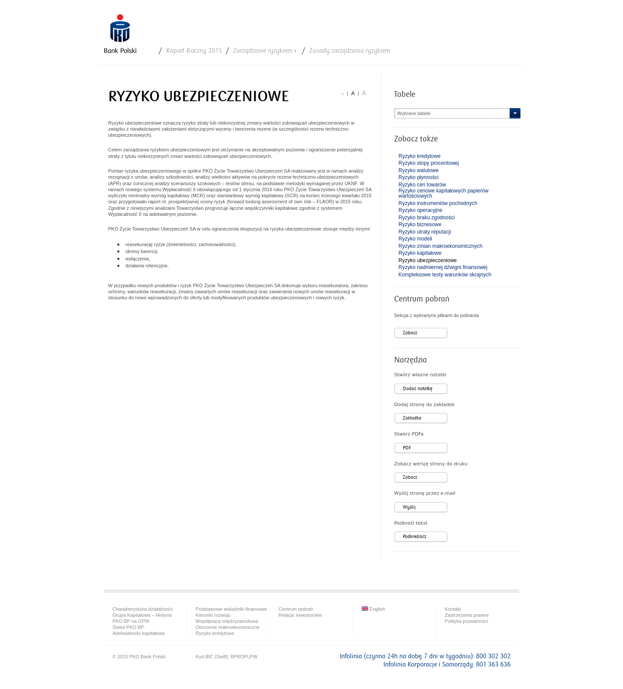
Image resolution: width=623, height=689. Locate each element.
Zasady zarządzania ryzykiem (349, 50)
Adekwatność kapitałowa (138, 633)
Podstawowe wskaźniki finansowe (231, 609)
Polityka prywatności (466, 621)
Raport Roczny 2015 (194, 50)
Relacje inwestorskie (300, 615)
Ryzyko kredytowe (419, 156)
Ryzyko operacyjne (420, 210)
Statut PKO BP (128, 627)
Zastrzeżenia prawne (467, 615)
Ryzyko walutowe (418, 170)
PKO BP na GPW (130, 621)
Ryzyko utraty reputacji (424, 231)
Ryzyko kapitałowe (419, 253)
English (373, 609)
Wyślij (409, 507)
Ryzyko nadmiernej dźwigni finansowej (442, 267)
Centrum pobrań (296, 609)
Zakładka (412, 418)
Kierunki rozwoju (213, 615)
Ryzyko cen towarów (422, 184)
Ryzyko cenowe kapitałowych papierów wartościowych (443, 193)
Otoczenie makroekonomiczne (228, 627)
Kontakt (453, 609)
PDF (407, 448)
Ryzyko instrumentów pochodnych (437, 203)
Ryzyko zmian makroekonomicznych (440, 246)
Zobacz (410, 333)
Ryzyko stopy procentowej (428, 163)
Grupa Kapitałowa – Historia (142, 615)
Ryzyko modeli (415, 238)
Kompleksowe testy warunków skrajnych (444, 274)
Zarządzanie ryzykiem (262, 50)
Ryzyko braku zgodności (426, 217)
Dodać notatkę (417, 388)
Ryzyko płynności (418, 177)
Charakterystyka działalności (142, 609)
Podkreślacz (414, 536)
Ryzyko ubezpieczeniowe (427, 260)
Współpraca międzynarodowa (227, 621)
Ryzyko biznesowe (419, 224)
